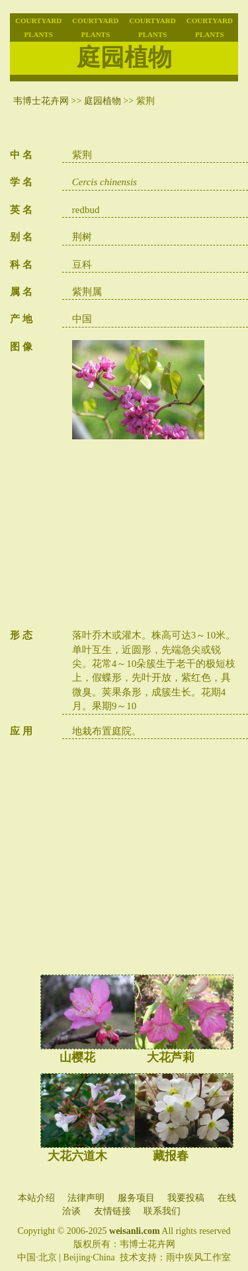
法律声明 (85, 1198)
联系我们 (162, 1211)
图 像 (21, 346)
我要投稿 (185, 1198)
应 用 (21, 731)
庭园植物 (102, 101)
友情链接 (112, 1211)
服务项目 (136, 1198)
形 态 (21, 635)
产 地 (21, 319)
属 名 (21, 291)
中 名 (21, 155)
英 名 (21, 209)
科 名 (21, 264)
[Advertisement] (155, 536)
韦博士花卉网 (41, 101)
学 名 (21, 182)
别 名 (21, 237)
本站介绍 (36, 1198)
